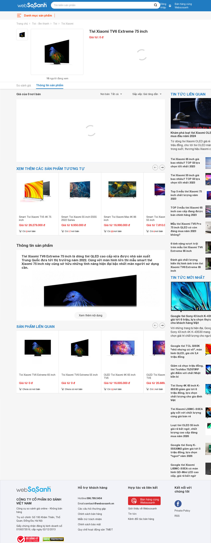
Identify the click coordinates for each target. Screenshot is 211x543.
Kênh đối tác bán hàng (141, 519)
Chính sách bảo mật (89, 524)
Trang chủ (22, 23)
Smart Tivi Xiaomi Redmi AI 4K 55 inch (163, 218)
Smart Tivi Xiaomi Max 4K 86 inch (120, 218)
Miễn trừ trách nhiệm (90, 519)
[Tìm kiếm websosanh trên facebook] (178, 503)
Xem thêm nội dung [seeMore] (90, 315)
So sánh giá (23, 85)
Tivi (55, 23)
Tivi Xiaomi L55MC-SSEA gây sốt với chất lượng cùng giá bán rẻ (187, 412)
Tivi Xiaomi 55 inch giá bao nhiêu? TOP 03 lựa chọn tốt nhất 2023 (185, 179)
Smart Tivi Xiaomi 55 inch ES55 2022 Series (79, 218)
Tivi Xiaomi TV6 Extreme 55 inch (79, 374)
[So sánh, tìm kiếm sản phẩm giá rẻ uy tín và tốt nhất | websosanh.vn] (32, 5)
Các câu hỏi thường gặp (92, 508)
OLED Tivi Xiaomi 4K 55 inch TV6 (162, 376)
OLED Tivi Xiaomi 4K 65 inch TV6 (120, 376)
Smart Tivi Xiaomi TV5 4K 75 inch (35, 218)
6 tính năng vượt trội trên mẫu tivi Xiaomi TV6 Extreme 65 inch (186, 247)
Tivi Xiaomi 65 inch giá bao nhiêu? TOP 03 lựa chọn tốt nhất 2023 (185, 162)
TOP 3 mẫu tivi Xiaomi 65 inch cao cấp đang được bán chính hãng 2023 (187, 211)
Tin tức (132, 513)
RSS (177, 515)
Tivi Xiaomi (67, 23)
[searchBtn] (155, 5)
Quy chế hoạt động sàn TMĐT (95, 529)
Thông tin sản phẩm (49, 85)
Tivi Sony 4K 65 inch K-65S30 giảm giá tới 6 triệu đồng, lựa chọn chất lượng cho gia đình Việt (186, 393)
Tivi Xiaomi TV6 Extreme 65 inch (37, 374)
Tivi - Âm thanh (40, 23)
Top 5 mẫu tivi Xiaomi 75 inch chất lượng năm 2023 (186, 195)
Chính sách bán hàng (90, 514)
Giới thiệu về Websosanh (142, 508)
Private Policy (182, 510)
